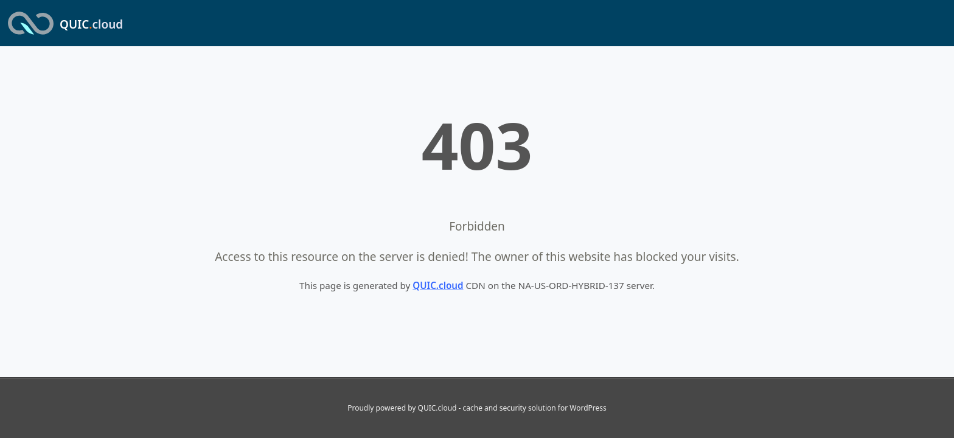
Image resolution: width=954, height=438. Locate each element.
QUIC (91, 24)
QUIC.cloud (438, 285)
